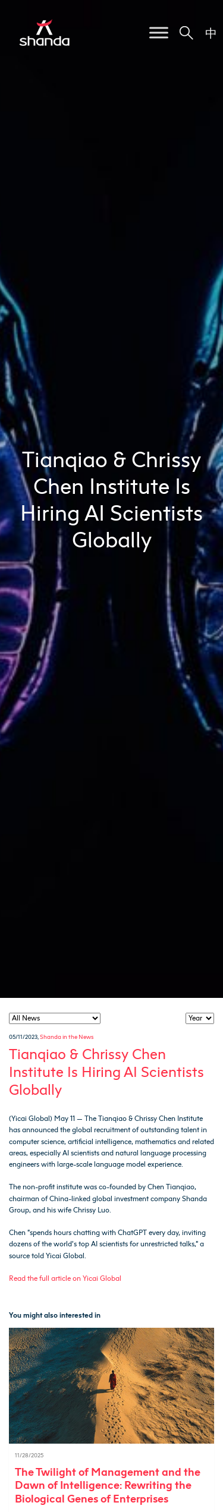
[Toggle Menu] (158, 32)
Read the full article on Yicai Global (65, 1278)
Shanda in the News (66, 1037)
